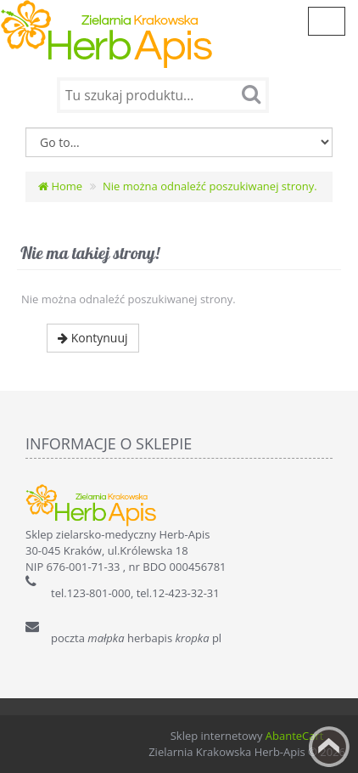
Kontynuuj (93, 338)
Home (60, 186)
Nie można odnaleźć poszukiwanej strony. (210, 186)
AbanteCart (295, 735)
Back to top (329, 746)
